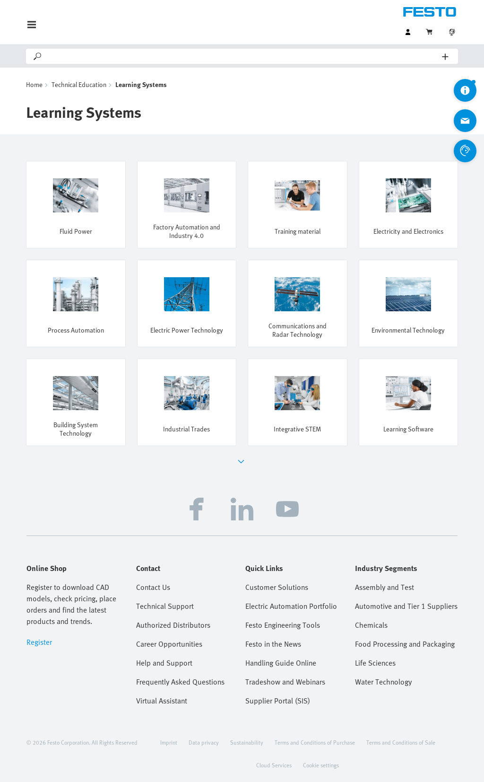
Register (39, 642)
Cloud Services (274, 765)
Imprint (168, 742)
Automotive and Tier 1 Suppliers (406, 606)
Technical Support (165, 606)
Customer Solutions (276, 587)
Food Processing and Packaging (405, 644)
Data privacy (204, 742)
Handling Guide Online (280, 662)
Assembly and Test (384, 587)
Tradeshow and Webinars (285, 681)
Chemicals (371, 625)
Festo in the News (273, 644)
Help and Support (164, 662)
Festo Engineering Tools (282, 625)
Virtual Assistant (161, 700)
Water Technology (383, 681)
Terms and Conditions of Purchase (315, 742)
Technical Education (79, 84)
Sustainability (246, 742)
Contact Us (153, 587)
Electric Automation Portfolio (291, 606)
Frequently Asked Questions (180, 681)
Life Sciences (375, 662)
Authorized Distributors (173, 625)
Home (34, 84)
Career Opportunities (169, 644)
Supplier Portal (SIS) (277, 700)
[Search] (242, 56)
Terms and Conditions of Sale (400, 742)
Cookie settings (321, 765)
